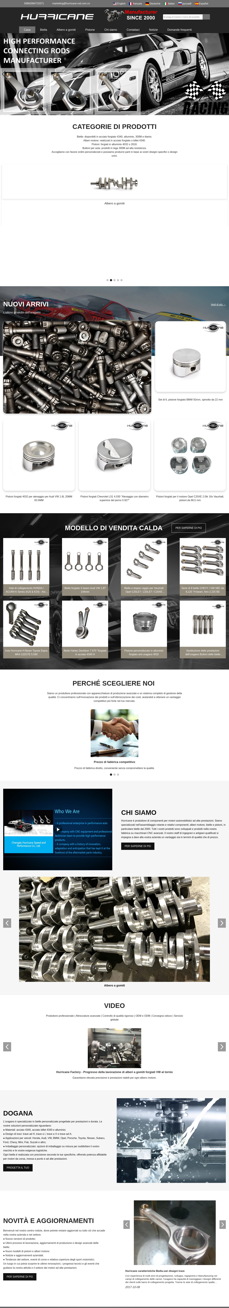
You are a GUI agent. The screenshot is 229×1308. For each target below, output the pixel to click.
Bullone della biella (90, 1280)
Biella (43, 29)
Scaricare (122, 1280)
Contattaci (133, 29)
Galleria (84, 1297)
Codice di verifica (31, 1225)
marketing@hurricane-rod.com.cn (71, 3)
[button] (109, 111)
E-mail (134, 1183)
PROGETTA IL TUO (18, 1037)
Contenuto (27, 1214)
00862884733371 (34, 3)
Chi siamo (110, 29)
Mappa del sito (125, 1297)
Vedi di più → (218, 234)
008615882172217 (36, 1284)
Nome (23, 1183)
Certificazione (124, 1274)
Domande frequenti (179, 29)
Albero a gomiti (66, 29)
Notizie (153, 29)
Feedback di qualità (128, 1291)
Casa (27, 29)
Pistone (90, 29)
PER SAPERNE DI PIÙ (189, 458)
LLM (119, 1303)
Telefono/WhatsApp (32, 1198)
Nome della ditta (141, 1198)
